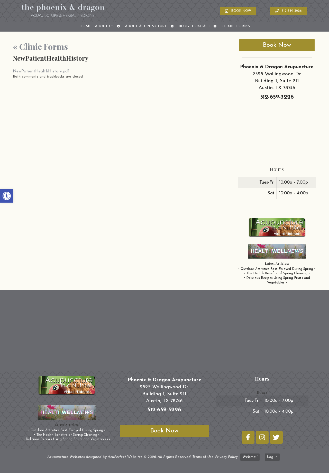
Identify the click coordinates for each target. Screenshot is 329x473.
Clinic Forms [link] (236, 26)
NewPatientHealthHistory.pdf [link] (41, 71)
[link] (6, 196)
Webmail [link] (250, 457)
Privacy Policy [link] (226, 457)
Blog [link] (184, 26)
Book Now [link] (277, 45)
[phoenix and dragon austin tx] (164, 332)
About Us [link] (104, 26)
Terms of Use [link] (203, 457)
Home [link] (85, 26)
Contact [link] (201, 26)
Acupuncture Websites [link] (66, 457)
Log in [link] (272, 457)
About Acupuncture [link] (146, 26)
